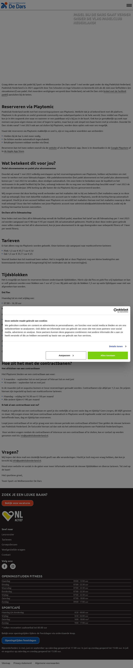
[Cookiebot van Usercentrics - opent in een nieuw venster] (115, 310)
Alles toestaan (108, 355)
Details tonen (116, 346)
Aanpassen (66, 355)
